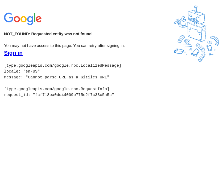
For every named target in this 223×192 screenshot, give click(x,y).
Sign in (13, 53)
